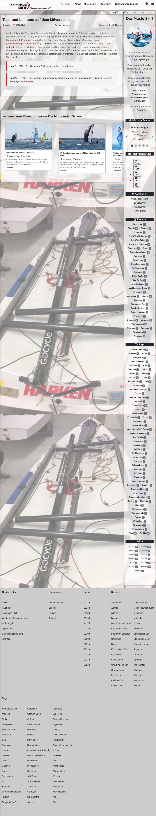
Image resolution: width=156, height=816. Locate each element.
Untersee (132, 320)
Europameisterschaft (139, 389)
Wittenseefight (139, 529)
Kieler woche (139, 413)
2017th (133, 554)
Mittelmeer (139, 292)
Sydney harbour (139, 312)
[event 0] (132, 145)
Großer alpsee (139, 268)
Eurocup (139, 385)
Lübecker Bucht (106, 25)
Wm (133, 533)
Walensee (132, 328)
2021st (133, 562)
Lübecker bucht (139, 284)
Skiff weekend (139, 453)
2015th (133, 550)
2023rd (133, 566)
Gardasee (139, 256)
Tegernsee (139, 316)
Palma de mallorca (139, 433)
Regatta (139, 207)
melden (139, 139)
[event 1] (136, 145)
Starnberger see (139, 304)
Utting (139, 505)
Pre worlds (139, 437)
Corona (133, 373)
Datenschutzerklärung (12, 634)
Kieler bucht (139, 276)
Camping (133, 369)
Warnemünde (139, 513)
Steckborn (140, 469)
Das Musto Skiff (9, 613)
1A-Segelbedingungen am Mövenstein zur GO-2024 (80, 154)
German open (139, 405)
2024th (146, 566)
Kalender (6, 608)
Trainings (139, 211)
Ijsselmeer (140, 272)
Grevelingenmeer (140, 264)
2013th (133, 546)
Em (148, 381)
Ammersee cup (139, 349)
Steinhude (139, 473)
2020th (146, 558)
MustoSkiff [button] (90, 4)
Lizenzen (6, 639)
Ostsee (147, 296)
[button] (152, 4)
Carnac (146, 369)
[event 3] (143, 145)
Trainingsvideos (139, 489)
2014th (146, 546)
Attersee (146, 228)
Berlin (146, 353)
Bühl (146, 365)
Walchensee (139, 324)
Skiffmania (139, 457)
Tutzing (132, 501)
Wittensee (139, 336)
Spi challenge (139, 465)
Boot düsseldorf (139, 361)
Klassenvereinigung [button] (126, 4)
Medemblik (134, 417)
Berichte (139, 203)
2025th (139, 570)
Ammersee (139, 224)
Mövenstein (139, 421)
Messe (147, 417)
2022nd (145, 562)
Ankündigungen (139, 199)
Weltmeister (139, 521)
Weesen (139, 517)
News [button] (78, 4)
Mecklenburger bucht (140, 288)
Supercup (139, 477)
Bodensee (139, 232)
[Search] (68, 4)
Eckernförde (135, 381)
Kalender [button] (106, 4)
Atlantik (133, 228)
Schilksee (139, 445)
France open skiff (139, 397)
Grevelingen (139, 260)
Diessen (134, 377)
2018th (146, 554)
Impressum (7, 628)
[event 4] (147, 145)
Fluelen (139, 393)
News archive (139, 425)
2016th (146, 550)
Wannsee (146, 328)
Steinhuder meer (139, 308)
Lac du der (139, 280)
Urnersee (146, 320)
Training (147, 485)
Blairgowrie (139, 357)
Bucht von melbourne (139, 236)
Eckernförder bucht (139, 252)
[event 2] (139, 145)
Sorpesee (139, 300)
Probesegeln (140, 441)
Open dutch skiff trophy (139, 429)
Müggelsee (133, 296)
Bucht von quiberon (139, 244)
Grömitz (139, 409)
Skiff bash (140, 449)
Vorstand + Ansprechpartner (15, 618)
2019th (133, 558)
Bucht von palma (140, 240)
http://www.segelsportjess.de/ (21, 43)
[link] (28, 147)
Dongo (146, 377)
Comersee (134, 248)
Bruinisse (134, 365)
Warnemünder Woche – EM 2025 (20, 153)
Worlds (145, 533)
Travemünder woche (139, 497)
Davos (147, 248)
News (4, 602)
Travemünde (140, 493)
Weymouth (139, 332)
